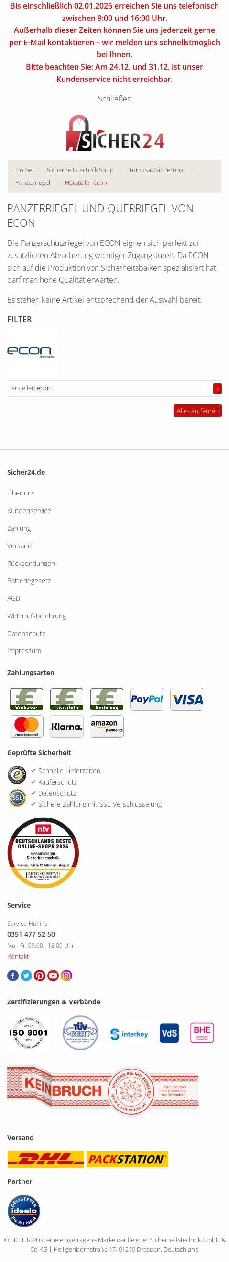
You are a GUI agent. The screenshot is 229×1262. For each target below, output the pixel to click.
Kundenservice (29, 510)
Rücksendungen (31, 563)
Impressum (24, 650)
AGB (13, 598)
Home (23, 169)
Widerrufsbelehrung (36, 615)
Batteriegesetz (29, 580)
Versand (19, 545)
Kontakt (18, 956)
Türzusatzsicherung (156, 169)
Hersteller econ (86, 182)
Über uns (21, 492)
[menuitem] (31, 169)
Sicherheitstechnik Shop (80, 169)
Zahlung (19, 528)
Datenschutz (26, 633)
